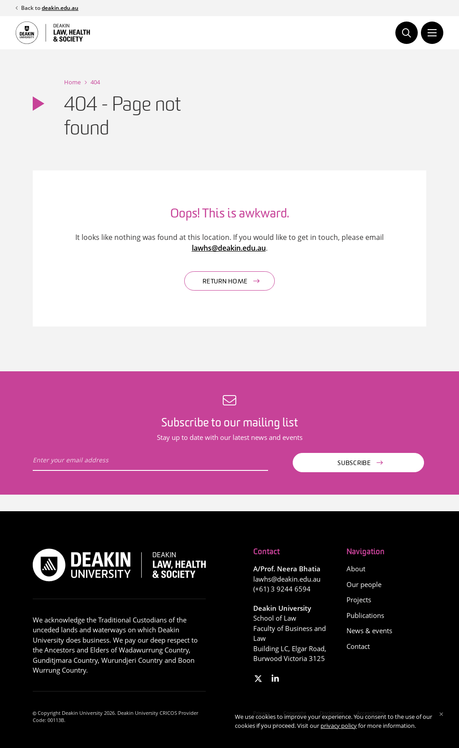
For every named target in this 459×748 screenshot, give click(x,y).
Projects (358, 599)
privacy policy (338, 726)
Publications (365, 615)
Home (72, 82)
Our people (363, 584)
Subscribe (354, 463)
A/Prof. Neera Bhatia (286, 568)
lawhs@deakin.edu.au (229, 248)
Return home (225, 281)
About (355, 568)
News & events (369, 630)
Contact (358, 646)
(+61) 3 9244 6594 (282, 588)
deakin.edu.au (60, 8)
